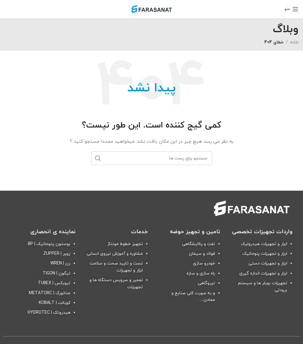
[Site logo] (151, 9)
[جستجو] (151, 158)
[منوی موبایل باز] (291, 9)
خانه (294, 42)
